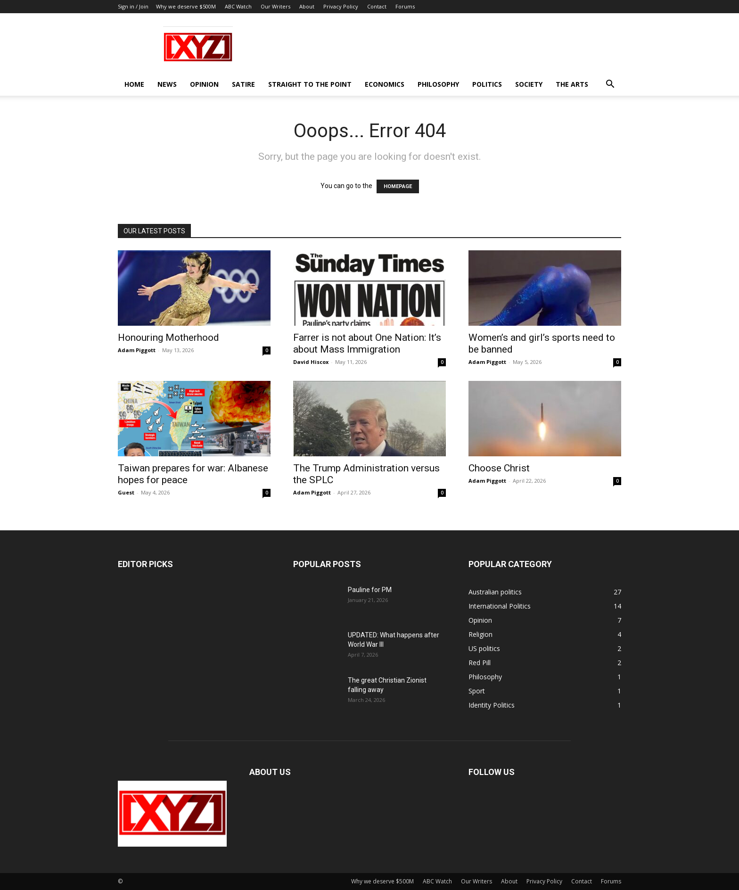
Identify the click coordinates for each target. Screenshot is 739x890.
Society (528, 84)
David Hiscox (310, 361)
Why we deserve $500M (186, 6)
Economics (384, 84)
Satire (243, 84)
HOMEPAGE (398, 186)
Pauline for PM (370, 589)
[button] (610, 85)
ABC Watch (238, 6)
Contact (376, 6)
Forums (405, 6)
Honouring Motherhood (168, 337)
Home (134, 84)
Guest (126, 492)
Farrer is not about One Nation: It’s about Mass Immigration (367, 343)
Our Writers (275, 6)
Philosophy (438, 84)
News (167, 84)
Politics (487, 84)
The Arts (572, 84)
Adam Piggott (137, 350)
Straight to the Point (310, 84)
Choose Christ (499, 468)
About (306, 6)
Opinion (204, 84)
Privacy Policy (340, 6)
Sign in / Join (133, 6)
